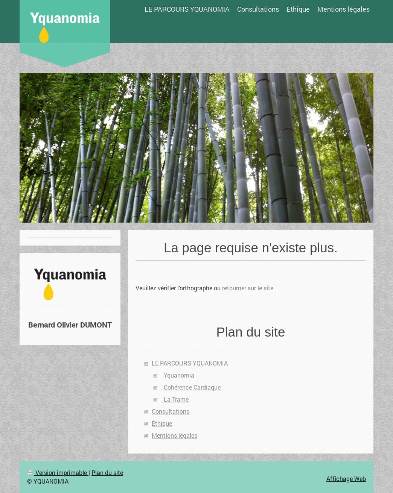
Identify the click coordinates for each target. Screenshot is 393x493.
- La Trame (175, 399)
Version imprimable (57, 472)
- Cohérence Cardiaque (191, 387)
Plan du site (107, 472)
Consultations (170, 411)
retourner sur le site (247, 288)
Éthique (162, 423)
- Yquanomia (177, 375)
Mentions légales (174, 435)
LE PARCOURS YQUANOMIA (190, 363)
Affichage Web (346, 478)
